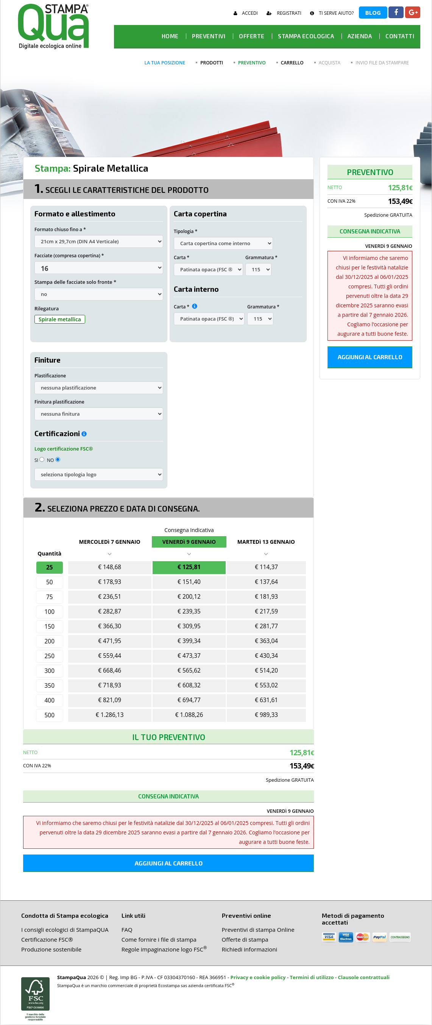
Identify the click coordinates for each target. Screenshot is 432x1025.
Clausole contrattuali (364, 977)
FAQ (127, 930)
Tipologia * (185, 231)
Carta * (181, 257)
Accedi (246, 13)
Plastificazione (50, 375)
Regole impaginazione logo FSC (164, 949)
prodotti (211, 62)
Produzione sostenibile (51, 949)
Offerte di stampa (245, 940)
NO (53, 460)
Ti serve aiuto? (332, 13)
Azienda (360, 36)
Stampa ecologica (306, 36)
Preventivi (208, 36)
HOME (170, 36)
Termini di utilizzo (312, 977)
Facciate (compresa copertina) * (69, 255)
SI (39, 460)
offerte (252, 36)
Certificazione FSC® (47, 940)
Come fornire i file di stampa (159, 940)
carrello (292, 62)
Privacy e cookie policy (258, 977)
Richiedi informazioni (250, 949)
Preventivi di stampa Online (258, 930)
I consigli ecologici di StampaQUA (65, 930)
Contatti (399, 36)
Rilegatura (46, 308)
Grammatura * (261, 257)
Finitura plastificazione (59, 402)
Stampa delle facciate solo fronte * (75, 282)
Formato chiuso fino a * (60, 229)
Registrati (284, 13)
